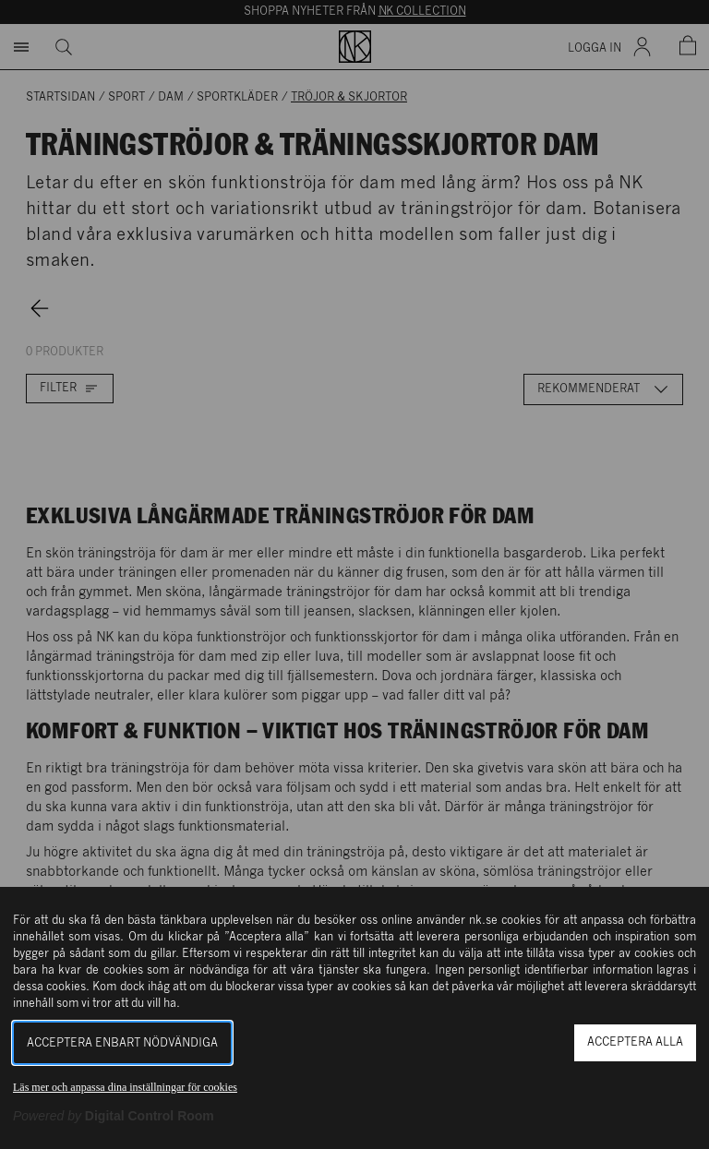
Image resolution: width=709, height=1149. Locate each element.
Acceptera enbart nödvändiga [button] (122, 1043)
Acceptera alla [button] (635, 1042)
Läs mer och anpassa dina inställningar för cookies (125, 1087)
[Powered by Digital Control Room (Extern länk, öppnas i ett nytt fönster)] (113, 1115)
